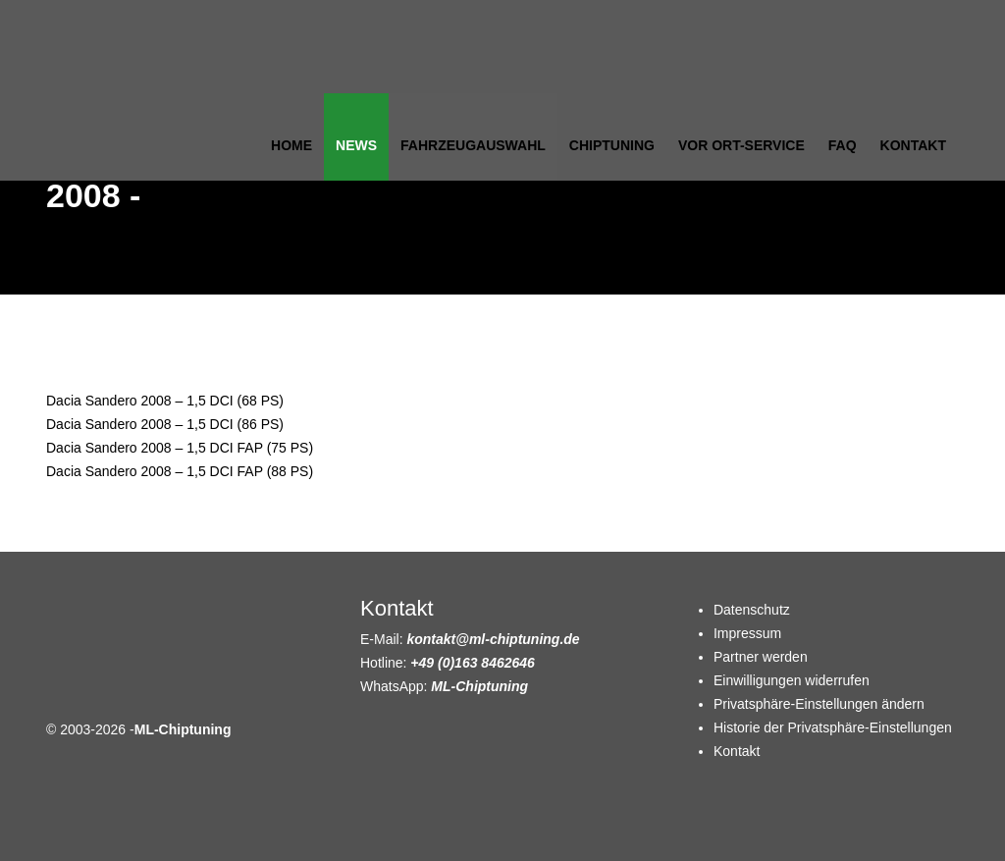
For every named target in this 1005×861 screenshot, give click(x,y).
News (356, 145)
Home (291, 145)
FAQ (842, 145)
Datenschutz (752, 610)
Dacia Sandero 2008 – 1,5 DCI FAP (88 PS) (179, 471)
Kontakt (913, 145)
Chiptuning (612, 145)
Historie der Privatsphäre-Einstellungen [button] (833, 727)
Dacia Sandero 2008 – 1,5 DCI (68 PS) (165, 400)
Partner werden (761, 657)
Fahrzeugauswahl (473, 145)
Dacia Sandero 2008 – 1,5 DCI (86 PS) (165, 424)
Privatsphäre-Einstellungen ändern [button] (819, 704)
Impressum (747, 633)
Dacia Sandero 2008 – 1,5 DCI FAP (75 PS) (179, 448)
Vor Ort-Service (741, 145)
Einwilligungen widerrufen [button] (792, 680)
